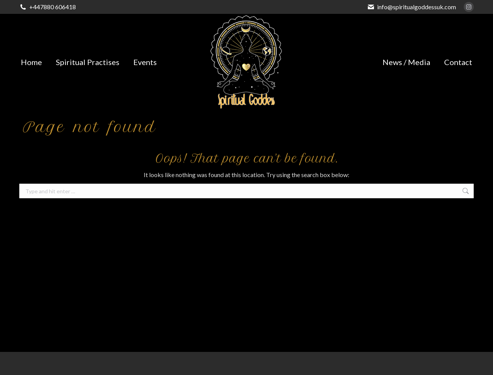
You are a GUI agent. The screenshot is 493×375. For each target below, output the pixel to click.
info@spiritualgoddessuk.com (416, 6)
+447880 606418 (52, 6)
